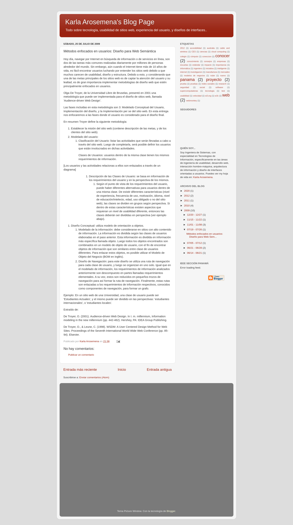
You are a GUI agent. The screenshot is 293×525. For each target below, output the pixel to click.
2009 (187, 210)
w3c (216, 96)
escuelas (184, 65)
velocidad (197, 96)
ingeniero (198, 68)
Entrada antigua (159, 370)
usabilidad (184, 96)
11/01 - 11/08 (195, 224)
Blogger (171, 511)
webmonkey (191, 100)
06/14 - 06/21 (195, 252)
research (222, 84)
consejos (208, 61)
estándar (196, 65)
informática (185, 68)
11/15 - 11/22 (195, 219)
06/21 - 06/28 (195, 247)
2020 (187, 190)
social (202, 87)
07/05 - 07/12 (195, 243)
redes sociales (208, 84)
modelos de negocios (194, 75)
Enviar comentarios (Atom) (94, 377)
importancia (221, 65)
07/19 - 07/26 (195, 229)
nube (212, 75)
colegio (183, 56)
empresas (221, 61)
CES (194, 51)
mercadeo (225, 72)
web (226, 95)
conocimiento (193, 61)
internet (183, 72)
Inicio (122, 370)
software (219, 87)
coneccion (206, 56)
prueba (183, 84)
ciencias (203, 51)
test (223, 91)
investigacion (196, 72)
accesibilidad (196, 48)
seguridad (184, 87)
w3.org (208, 96)
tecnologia (209, 91)
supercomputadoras (189, 91)
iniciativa (210, 68)
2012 (182, 48)
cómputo (194, 56)
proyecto (214, 79)
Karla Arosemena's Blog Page (109, 22)
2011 (187, 200)
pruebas (194, 84)
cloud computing (218, 51)
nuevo (223, 75)
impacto (208, 65)
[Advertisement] (78, 441)
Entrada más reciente (80, 370)
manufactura (211, 72)
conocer (222, 55)
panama (187, 79)
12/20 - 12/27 (195, 214)
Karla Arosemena (203, 177)
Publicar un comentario (81, 354)
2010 (187, 205)
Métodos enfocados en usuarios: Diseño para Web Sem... (204, 235)
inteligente (221, 68)
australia (211, 48)
